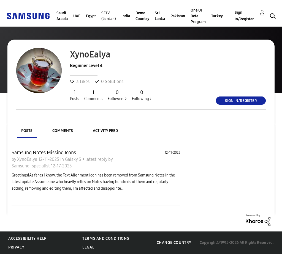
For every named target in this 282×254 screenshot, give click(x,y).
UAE (76, 16)
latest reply (96, 159)
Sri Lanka (160, 16)
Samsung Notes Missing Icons (44, 153)
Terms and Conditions (105, 238)
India (125, 16)
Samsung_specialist (31, 166)
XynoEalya (27, 159)
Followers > (117, 95)
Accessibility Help (27, 238)
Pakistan (177, 16)
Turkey (217, 16)
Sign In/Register (244, 15)
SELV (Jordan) (108, 16)
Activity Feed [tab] (105, 130)
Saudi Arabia (62, 16)
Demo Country (142, 16)
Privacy (16, 247)
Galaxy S (73, 159)
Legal (88, 247)
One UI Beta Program (198, 16)
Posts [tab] (26, 130)
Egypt (91, 16)
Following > (141, 95)
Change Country (174, 242)
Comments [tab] (62, 130)
